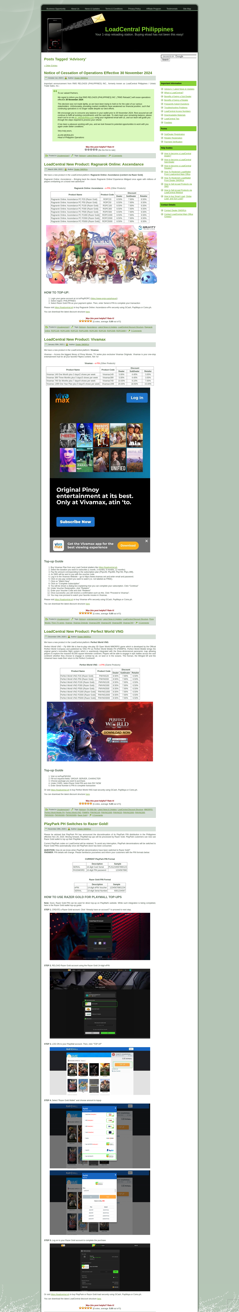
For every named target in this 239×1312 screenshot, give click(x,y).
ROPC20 (74, 331)
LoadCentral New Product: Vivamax (75, 339)
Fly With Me (92, 809)
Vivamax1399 (94, 623)
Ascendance (92, 327)
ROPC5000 (121, 331)
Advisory (82, 156)
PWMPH (85, 812)
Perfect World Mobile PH (55, 812)
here (88, 312)
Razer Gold (82, 815)
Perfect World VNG (73, 812)
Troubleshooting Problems (175, 107)
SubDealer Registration (174, 134)
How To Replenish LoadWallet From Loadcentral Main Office (177, 173)
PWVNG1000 (106, 812)
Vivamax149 (106, 623)
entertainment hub (94, 619)
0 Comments (117, 156)
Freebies (168, 122)
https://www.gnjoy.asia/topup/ (104, 298)
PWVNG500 (60, 815)
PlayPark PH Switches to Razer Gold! (76, 824)
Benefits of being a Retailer (176, 100)
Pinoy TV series (58, 623)
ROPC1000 (65, 331)
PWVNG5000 (71, 815)
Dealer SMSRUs (81, 78)
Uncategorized (63, 156)
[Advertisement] (177, 71)
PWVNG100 (95, 812)
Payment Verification (173, 142)
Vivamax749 (128, 623)
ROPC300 (93, 331)
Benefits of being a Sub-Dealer (177, 96)
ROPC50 (102, 331)
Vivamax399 (117, 623)
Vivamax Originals (80, 623)
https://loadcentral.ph (64, 307)
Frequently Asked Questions (176, 104)
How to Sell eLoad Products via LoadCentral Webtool (178, 191)
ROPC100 (55, 331)
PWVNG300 (140, 812)
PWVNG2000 (128, 812)
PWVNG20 (117, 812)
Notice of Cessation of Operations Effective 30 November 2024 (98, 73)
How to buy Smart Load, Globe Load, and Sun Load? (177, 197)
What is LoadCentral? (173, 93)
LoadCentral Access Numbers (177, 111)
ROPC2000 (83, 331)
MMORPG (148, 809)
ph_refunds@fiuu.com (84, 117)
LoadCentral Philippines (139, 29)
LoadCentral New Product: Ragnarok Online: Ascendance (94, 164)
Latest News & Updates (96, 156)
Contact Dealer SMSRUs (175, 210)
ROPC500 (111, 331)
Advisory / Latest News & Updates (179, 89)
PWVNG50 (49, 815)
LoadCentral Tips (171, 119)
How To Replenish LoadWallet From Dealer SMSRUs (177, 179)
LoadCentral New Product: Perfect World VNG (83, 631)
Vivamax (68, 623)
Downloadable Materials (174, 115)
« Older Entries (50, 66)
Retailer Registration (173, 138)
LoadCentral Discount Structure (130, 327)
